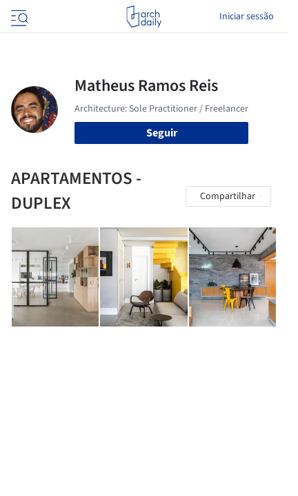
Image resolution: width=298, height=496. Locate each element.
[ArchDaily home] (143, 17)
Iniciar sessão (246, 16)
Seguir (161, 133)
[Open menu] (18, 16)
